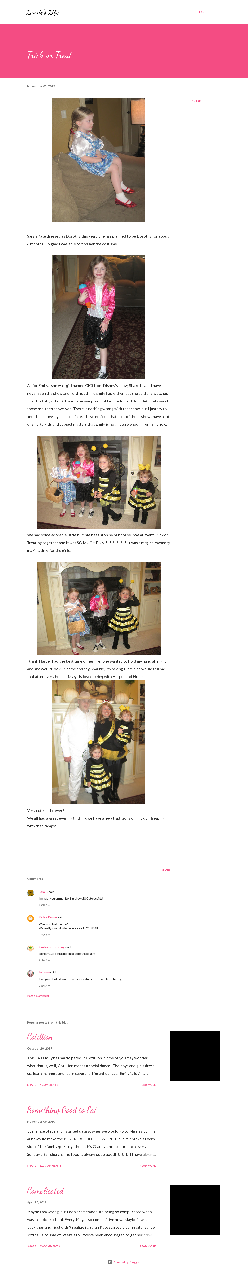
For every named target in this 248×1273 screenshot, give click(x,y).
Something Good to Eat (62, 1110)
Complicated (45, 1191)
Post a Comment (38, 995)
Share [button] (196, 101)
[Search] (203, 12)
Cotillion (40, 1037)
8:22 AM (45, 935)
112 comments (50, 1165)
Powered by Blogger (124, 1262)
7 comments (49, 1084)
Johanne (44, 972)
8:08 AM (45, 905)
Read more (148, 1084)
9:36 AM (45, 960)
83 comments (50, 1246)
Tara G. (43, 892)
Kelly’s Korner (48, 917)
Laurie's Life (42, 12)
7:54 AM (45, 985)
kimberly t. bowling (52, 947)
